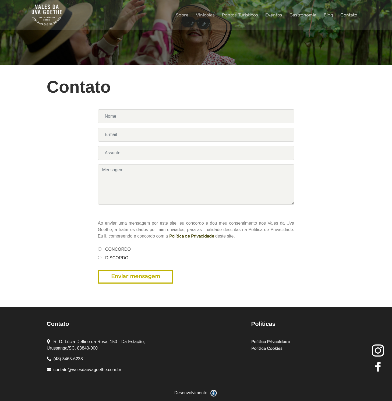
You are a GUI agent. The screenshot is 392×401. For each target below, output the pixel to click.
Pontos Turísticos (239, 15)
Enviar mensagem (135, 277)
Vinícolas (204, 15)
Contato (348, 15)
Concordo (109, 249)
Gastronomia (302, 15)
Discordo (109, 258)
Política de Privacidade (191, 236)
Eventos (272, 15)
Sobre (181, 15)
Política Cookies (266, 349)
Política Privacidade (270, 342)
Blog (327, 15)
